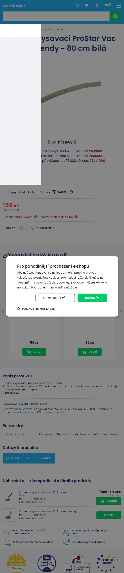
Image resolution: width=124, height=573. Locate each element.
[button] (36, 308)
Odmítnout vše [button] (55, 298)
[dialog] (62, 286)
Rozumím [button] (92, 298)
